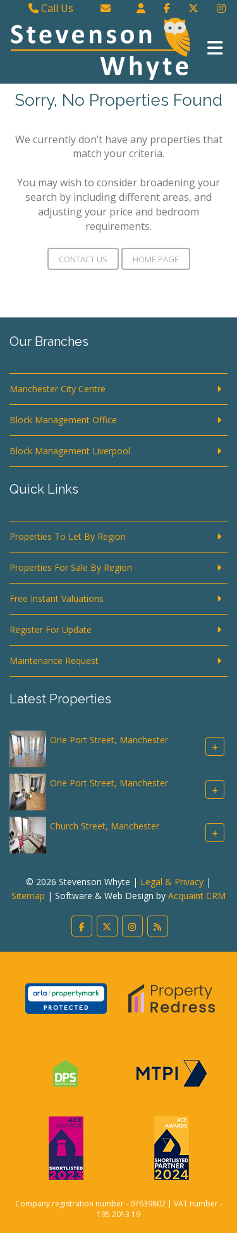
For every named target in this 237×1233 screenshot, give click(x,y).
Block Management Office (63, 420)
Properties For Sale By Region (70, 567)
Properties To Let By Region (67, 536)
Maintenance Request (54, 661)
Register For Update (50, 629)
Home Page (156, 259)
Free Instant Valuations (56, 598)
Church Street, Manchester (104, 827)
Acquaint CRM (197, 896)
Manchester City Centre (57, 389)
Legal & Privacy (172, 882)
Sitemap (28, 896)
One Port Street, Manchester (109, 740)
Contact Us (83, 259)
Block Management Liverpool (69, 451)
